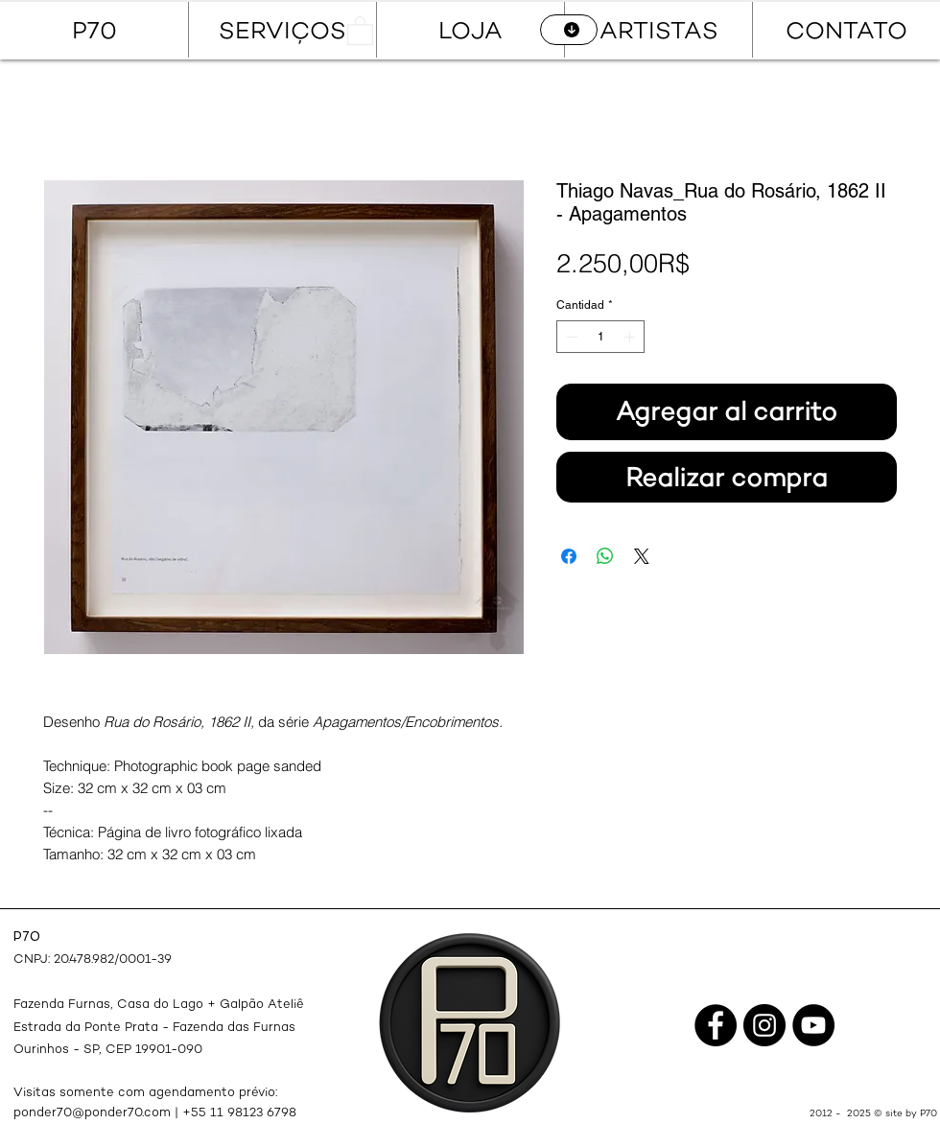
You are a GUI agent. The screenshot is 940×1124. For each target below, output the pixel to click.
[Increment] (631, 336)
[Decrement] (569, 336)
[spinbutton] (600, 336)
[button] (360, 29)
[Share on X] (641, 556)
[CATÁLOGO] (569, 29)
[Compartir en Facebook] (568, 556)
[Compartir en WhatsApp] (605, 556)
